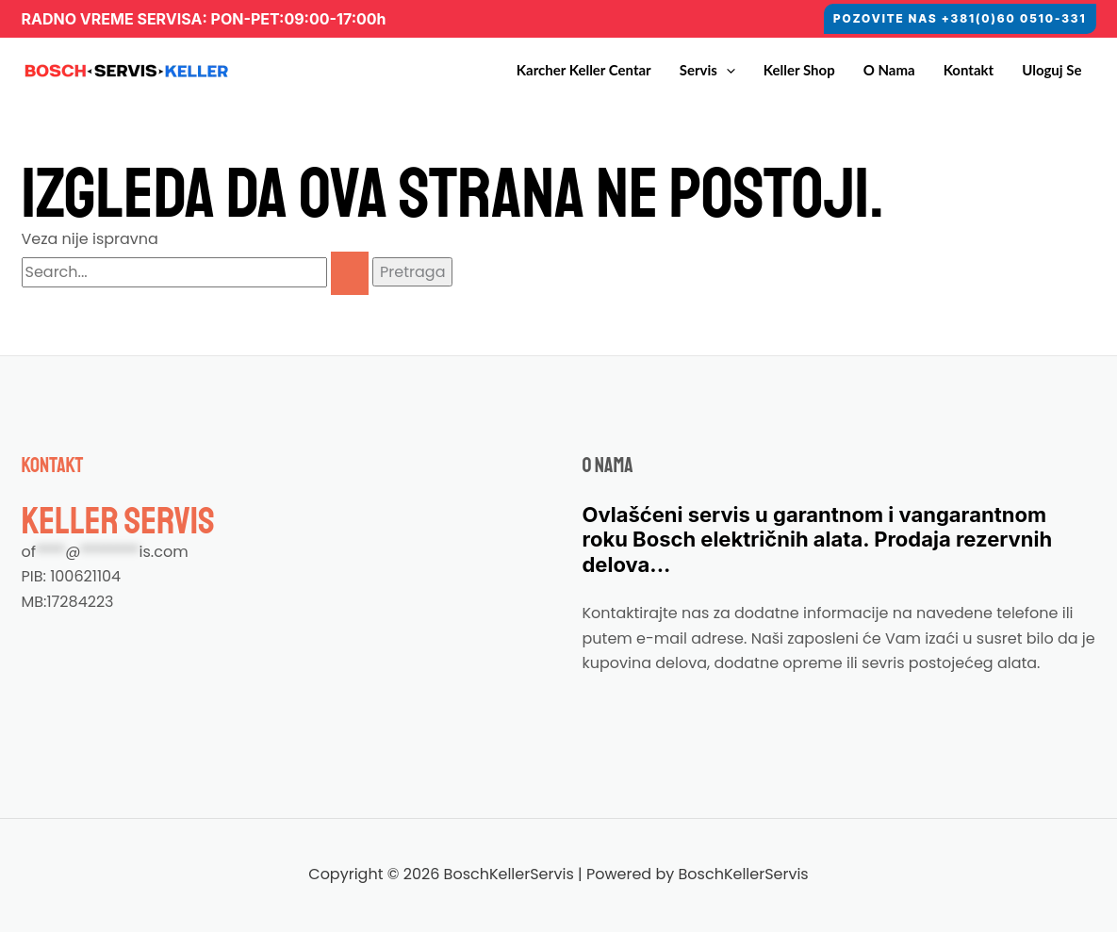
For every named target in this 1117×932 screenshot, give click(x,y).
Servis (707, 70)
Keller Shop (799, 69)
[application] (726, 70)
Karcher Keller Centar (584, 69)
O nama (889, 69)
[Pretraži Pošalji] (350, 273)
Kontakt (969, 69)
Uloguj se (1051, 69)
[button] (959, 19)
